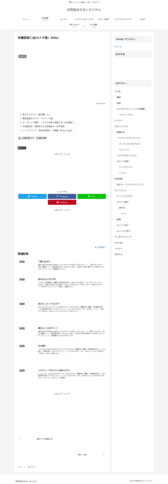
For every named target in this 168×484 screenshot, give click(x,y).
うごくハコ (124, 149)
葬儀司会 (121, 132)
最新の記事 (42, 138)
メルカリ (119, 248)
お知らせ (21, 148)
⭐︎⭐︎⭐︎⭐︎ (123, 213)
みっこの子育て (124, 231)
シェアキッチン (126, 167)
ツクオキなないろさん (127, 155)
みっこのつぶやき (125, 196)
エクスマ (119, 120)
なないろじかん (122, 126)
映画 (119, 219)
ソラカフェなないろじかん (129, 138)
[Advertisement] (62, 46)
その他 (118, 91)
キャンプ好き (123, 225)
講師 (119, 97)
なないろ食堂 (123, 161)
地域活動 (119, 178)
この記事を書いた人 (27, 138)
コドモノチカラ (126, 114)
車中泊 (122, 207)
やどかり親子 (123, 202)
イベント (123, 172)
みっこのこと (121, 190)
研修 (119, 103)
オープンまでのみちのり (130, 143)
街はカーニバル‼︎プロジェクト (131, 184)
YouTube (119, 242)
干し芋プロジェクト (124, 236)
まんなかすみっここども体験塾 (131, 108)
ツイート (118, 46)
